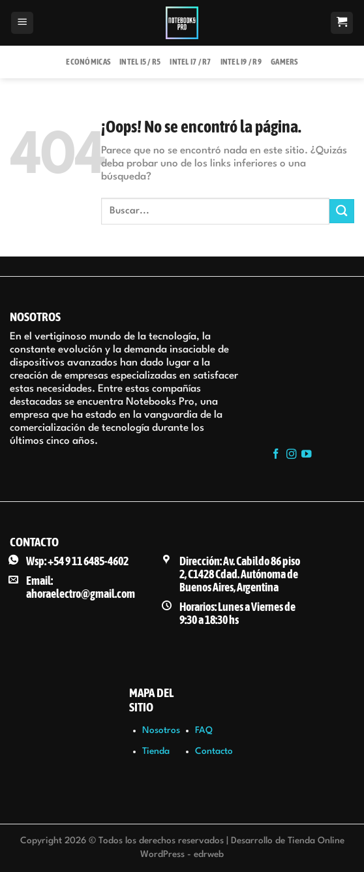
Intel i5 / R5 (139, 62)
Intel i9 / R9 (241, 62)
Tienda (156, 751)
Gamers (284, 62)
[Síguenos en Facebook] (276, 454)
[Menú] (22, 23)
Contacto (214, 751)
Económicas (88, 62)
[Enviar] (341, 211)
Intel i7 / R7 (190, 62)
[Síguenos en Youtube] (306, 454)
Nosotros (161, 730)
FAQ (204, 730)
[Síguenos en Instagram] (291, 454)
